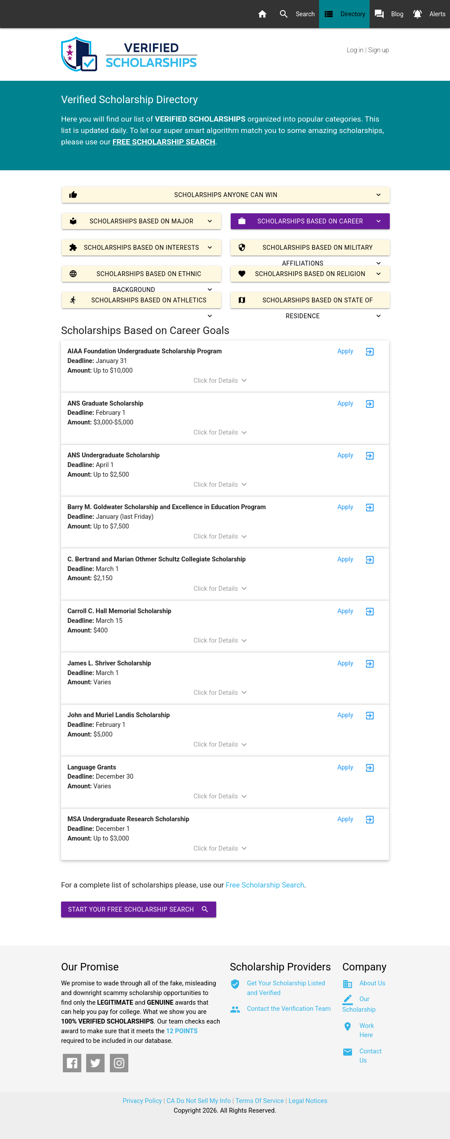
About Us (372, 983)
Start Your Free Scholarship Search (138, 909)
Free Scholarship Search (265, 885)
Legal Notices (308, 1101)
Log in (355, 50)
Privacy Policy (142, 1101)
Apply (345, 351)
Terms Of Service (260, 1101)
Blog (388, 14)
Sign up (378, 50)
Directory (344, 14)
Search (297, 14)
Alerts (429, 14)
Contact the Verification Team (289, 1009)
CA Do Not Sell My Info (199, 1101)
